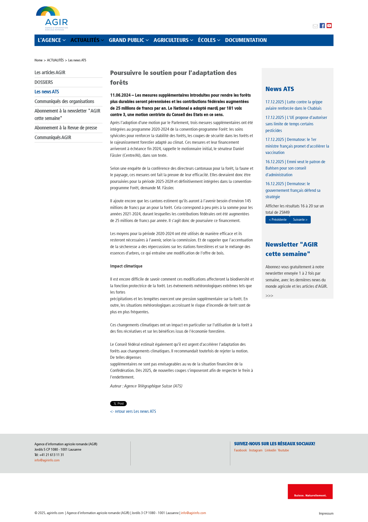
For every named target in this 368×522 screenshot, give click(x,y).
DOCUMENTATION (246, 40)
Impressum (326, 513)
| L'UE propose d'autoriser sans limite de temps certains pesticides (296, 124)
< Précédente (277, 219)
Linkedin (271, 450)
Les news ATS (77, 60)
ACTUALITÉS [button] (85, 40)
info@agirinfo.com (47, 460)
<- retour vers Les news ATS (133, 411)
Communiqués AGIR (52, 137)
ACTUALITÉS (55, 60)
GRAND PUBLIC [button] (126, 40)
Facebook (240, 450)
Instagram (255, 450)
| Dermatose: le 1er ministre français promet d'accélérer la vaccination (297, 146)
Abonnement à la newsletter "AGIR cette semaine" (67, 114)
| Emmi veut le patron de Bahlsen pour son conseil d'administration (295, 168)
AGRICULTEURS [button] (171, 40)
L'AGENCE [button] (49, 40)
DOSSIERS (43, 82)
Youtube (283, 450)
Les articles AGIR (49, 72)
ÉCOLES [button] (207, 40)
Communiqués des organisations (64, 101)
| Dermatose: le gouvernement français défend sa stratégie (293, 190)
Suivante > (300, 219)
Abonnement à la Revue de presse (65, 128)
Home (38, 60)
